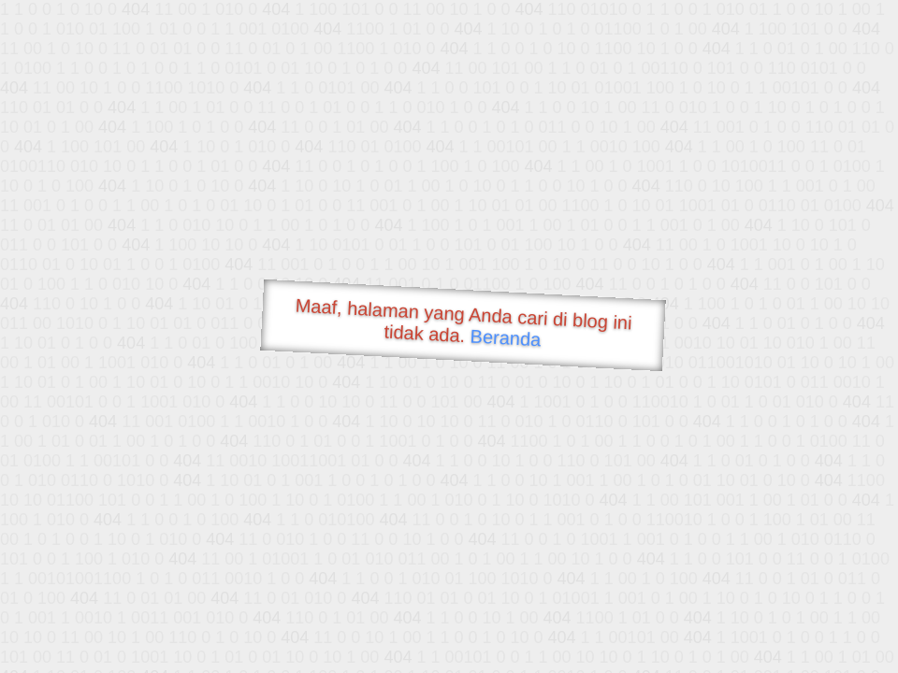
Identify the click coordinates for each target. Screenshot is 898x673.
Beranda (506, 337)
